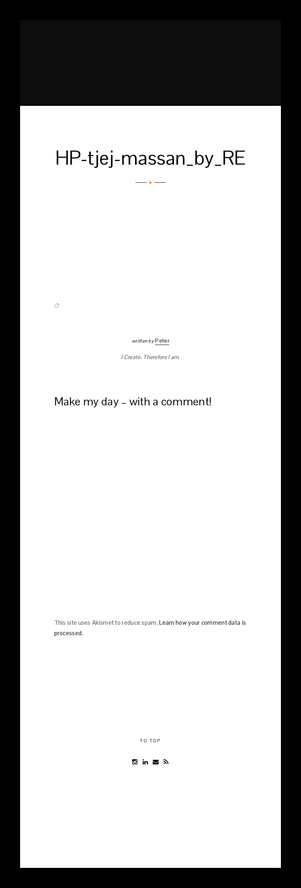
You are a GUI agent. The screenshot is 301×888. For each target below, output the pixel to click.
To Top (150, 740)
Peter (162, 340)
